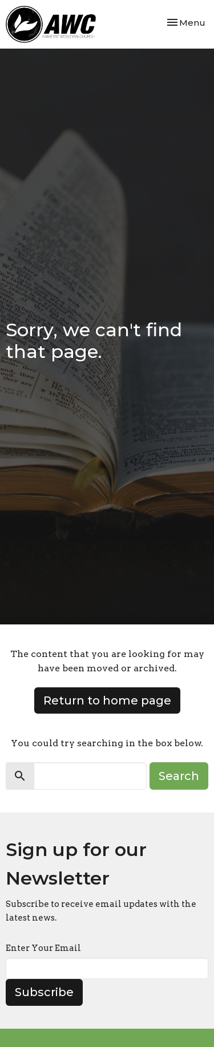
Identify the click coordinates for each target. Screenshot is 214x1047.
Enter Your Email (43, 948)
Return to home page (107, 700)
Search (179, 776)
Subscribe (44, 992)
